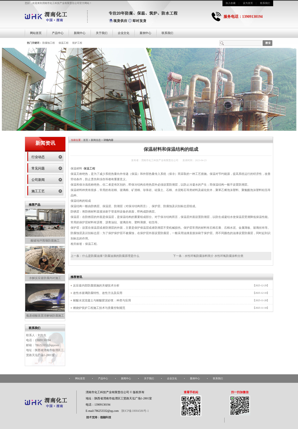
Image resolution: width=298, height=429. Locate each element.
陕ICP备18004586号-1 (135, 410)
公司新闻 (38, 179)
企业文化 (123, 33)
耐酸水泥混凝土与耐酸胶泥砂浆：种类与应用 (102, 300)
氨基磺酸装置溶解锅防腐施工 (45, 315)
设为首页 (248, 3)
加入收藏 (231, 3)
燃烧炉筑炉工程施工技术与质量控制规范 (99, 307)
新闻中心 (79, 33)
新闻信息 (96, 140)
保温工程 (63, 42)
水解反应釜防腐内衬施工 (45, 278)
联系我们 (265, 3)
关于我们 (101, 33)
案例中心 (145, 33)
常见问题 (38, 168)
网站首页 (36, 33)
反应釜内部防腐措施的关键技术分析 (96, 285)
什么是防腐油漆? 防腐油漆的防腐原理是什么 (110, 255)
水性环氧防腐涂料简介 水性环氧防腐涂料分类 (214, 255)
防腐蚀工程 (48, 42)
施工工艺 (38, 191)
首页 (85, 140)
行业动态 (38, 157)
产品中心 (58, 33)
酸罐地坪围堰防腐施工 (45, 240)
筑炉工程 (77, 42)
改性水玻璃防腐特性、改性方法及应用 (97, 293)
